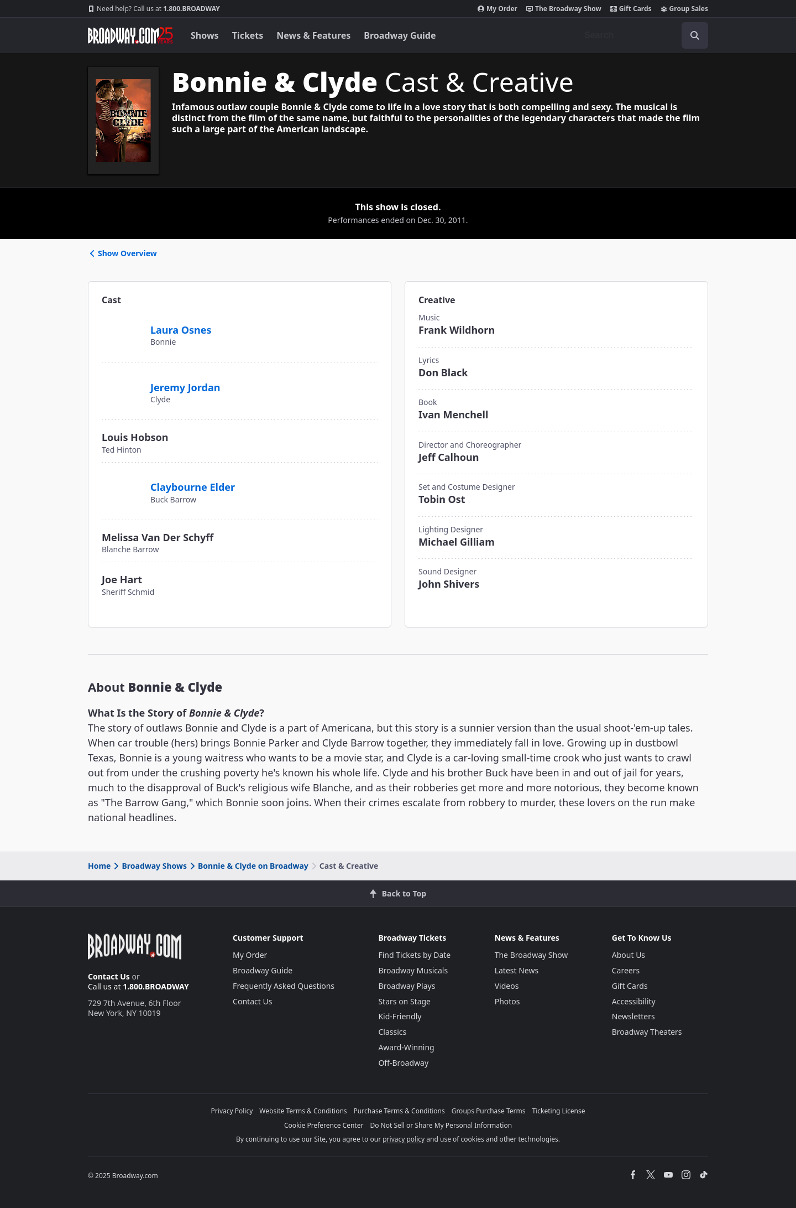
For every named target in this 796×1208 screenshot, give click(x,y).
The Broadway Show (563, 8)
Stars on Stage (404, 1001)
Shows (205, 35)
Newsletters (633, 1016)
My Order (497, 8)
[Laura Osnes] (122, 324)
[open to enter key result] (695, 35)
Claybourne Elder (192, 487)
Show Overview (122, 253)
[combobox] (641, 35)
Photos (507, 1001)
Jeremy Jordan (185, 387)
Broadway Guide (400, 35)
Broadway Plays (406, 986)
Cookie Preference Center (324, 1125)
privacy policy (404, 1139)
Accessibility (634, 1001)
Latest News (517, 970)
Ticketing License (558, 1111)
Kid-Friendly (399, 1016)
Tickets (248, 35)
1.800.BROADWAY (154, 8)
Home (99, 865)
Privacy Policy (232, 1111)
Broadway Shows (149, 865)
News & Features (313, 35)
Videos (507, 986)
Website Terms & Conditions (303, 1111)
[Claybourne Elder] (125, 486)
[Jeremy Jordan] (122, 381)
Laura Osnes (180, 329)
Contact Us (109, 976)
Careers (626, 970)
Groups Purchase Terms (489, 1111)
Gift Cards (631, 8)
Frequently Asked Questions (283, 986)
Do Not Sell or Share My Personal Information (441, 1125)
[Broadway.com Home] (130, 35)
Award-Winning (406, 1047)
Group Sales (684, 8)
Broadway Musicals (413, 970)
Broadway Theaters (647, 1031)
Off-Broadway (403, 1062)
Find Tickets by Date (414, 955)
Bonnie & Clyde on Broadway (248, 865)
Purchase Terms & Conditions (399, 1111)
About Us (628, 955)
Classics (392, 1031)
